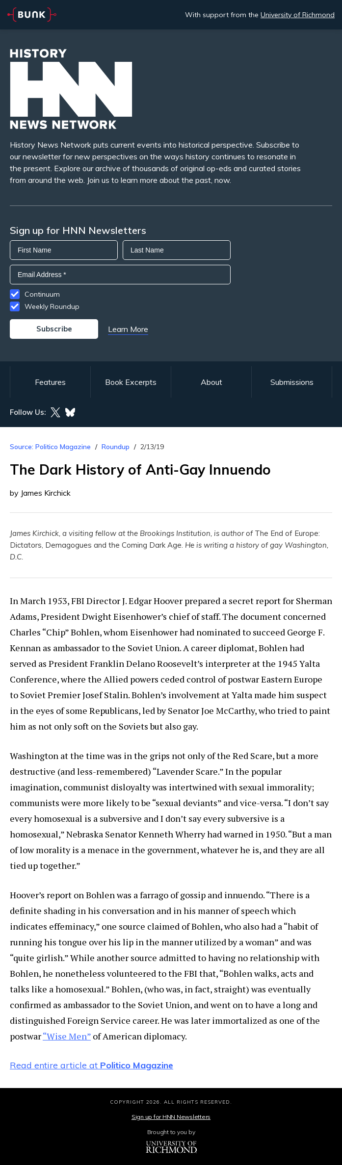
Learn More (128, 329)
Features (50, 382)
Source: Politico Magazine (50, 446)
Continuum (42, 294)
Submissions (292, 382)
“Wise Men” (67, 1036)
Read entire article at (91, 1065)
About (211, 382)
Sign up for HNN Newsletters (171, 1116)
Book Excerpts (131, 382)
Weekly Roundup (52, 306)
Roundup (116, 446)
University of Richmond (298, 14)
